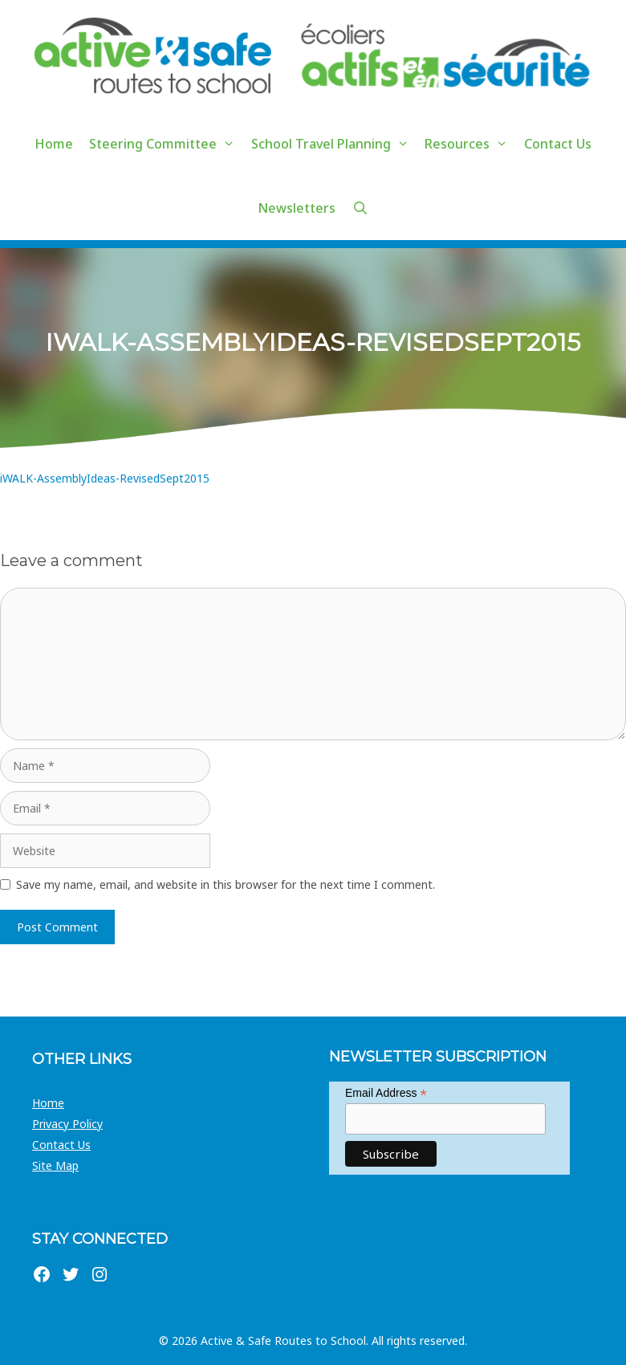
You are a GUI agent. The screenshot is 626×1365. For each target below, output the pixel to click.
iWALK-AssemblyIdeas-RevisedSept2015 (104, 478)
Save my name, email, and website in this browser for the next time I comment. (225, 884)
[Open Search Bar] (359, 208)
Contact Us (557, 144)
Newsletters (296, 208)
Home (54, 144)
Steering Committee (166, 144)
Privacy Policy (67, 1123)
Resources (470, 144)
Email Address (386, 1093)
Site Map (55, 1165)
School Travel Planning (334, 144)
